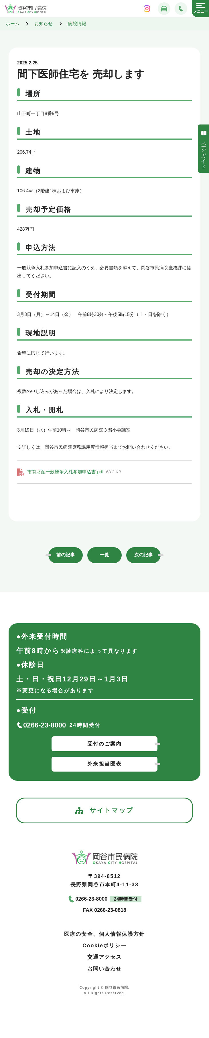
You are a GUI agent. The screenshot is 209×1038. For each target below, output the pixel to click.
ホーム (12, 23)
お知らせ (43, 23)
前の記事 (65, 554)
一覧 (104, 554)
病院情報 (77, 23)
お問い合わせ (104, 968)
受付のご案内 (104, 744)
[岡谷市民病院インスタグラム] (147, 8)
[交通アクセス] (164, 8)
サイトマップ (104, 810)
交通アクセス (104, 957)
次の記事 (143, 554)
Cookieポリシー (104, 945)
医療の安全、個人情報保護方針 (104, 934)
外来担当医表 (104, 764)
